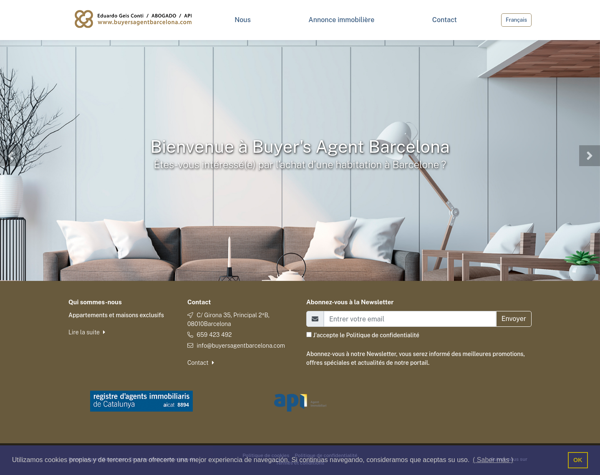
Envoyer (514, 319)
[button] (10, 155)
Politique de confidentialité (382, 335)
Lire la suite (86, 332)
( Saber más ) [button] (493, 459)
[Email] (410, 319)
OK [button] (577, 460)
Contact (200, 362)
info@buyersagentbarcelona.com (241, 345)
